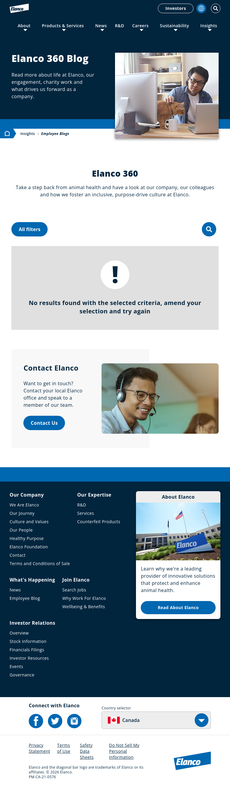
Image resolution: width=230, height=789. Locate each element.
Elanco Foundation (29, 547)
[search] (209, 229)
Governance (22, 675)
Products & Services (63, 25)
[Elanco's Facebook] (36, 721)
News (101, 25)
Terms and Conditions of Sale (40, 563)
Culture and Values (29, 521)
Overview (19, 633)
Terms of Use (63, 748)
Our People (21, 530)
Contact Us (44, 423)
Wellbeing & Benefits (83, 606)
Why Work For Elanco (84, 598)
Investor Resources (29, 658)
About (24, 25)
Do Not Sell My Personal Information (124, 751)
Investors (175, 8)
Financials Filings (27, 650)
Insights (208, 25)
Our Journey (22, 513)
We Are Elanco (24, 505)
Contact (17, 555)
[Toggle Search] (215, 8)
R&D (119, 25)
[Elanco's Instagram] (74, 721)
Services (85, 513)
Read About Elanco (178, 607)
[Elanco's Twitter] (55, 721)
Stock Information (28, 641)
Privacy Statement (39, 748)
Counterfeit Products (98, 521)
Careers (140, 25)
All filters (29, 229)
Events (16, 666)
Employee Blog (25, 598)
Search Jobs (74, 590)
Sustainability (174, 25)
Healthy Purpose (27, 538)
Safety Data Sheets (87, 751)
